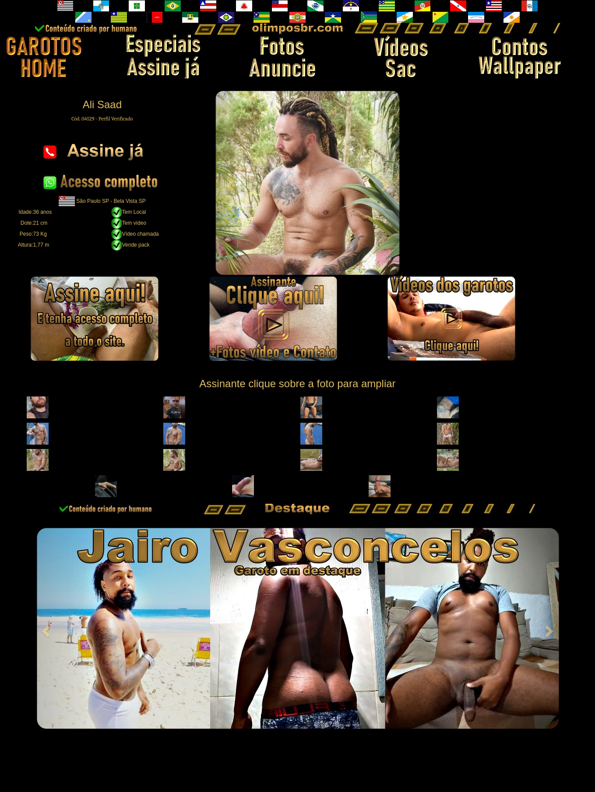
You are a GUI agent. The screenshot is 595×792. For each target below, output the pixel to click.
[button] (229, 183)
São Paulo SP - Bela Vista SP (110, 201)
